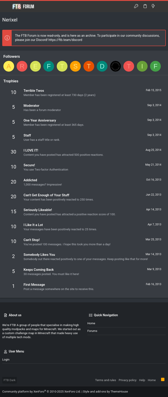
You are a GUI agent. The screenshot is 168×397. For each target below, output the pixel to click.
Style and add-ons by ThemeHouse (105, 391)
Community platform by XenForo (41, 391)
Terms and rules (105, 380)
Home (91, 323)
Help (142, 380)
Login (5, 359)
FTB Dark (9, 380)
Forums (92, 331)
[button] (6, 6)
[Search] (161, 6)
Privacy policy (127, 380)
